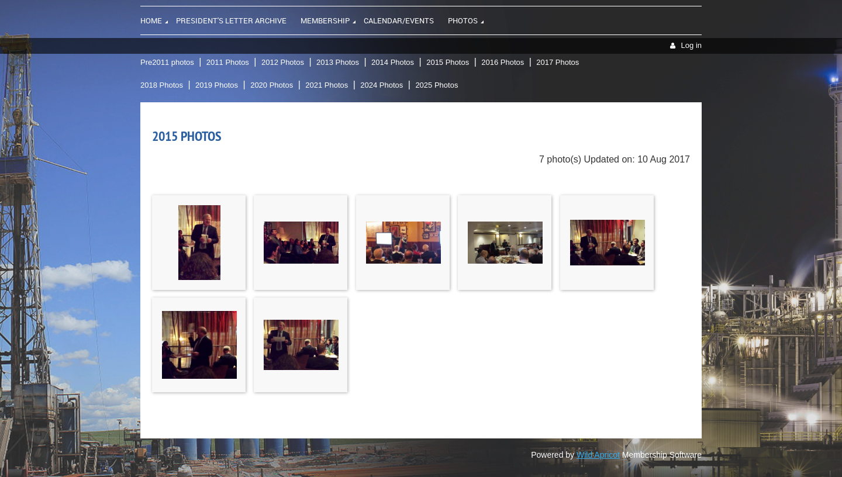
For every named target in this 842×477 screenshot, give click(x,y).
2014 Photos (392, 62)
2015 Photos (447, 62)
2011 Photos (227, 62)
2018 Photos (161, 85)
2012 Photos (282, 62)
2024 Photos (381, 85)
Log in (691, 45)
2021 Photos (326, 85)
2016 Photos (502, 62)
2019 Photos (216, 85)
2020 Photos (271, 85)
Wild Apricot (598, 454)
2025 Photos (436, 85)
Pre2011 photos (167, 62)
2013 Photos (337, 62)
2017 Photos (557, 62)
